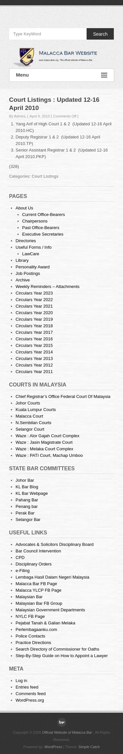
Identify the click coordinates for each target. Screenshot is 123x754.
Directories (26, 240)
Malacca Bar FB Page (36, 583)
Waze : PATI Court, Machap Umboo (49, 455)
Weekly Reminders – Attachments (48, 286)
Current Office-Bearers (43, 214)
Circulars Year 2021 (34, 306)
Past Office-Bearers (40, 227)
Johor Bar (25, 480)
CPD (20, 557)
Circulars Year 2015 (34, 345)
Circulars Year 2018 (34, 325)
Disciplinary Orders (34, 564)
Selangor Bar (28, 519)
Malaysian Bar (29, 596)
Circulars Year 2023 (34, 293)
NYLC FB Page (30, 616)
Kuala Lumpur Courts (36, 409)
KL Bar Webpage (32, 493)
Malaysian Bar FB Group (39, 603)
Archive (23, 280)
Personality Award (33, 266)
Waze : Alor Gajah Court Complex (48, 435)
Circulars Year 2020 (34, 312)
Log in (21, 680)
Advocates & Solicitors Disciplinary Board (55, 544)
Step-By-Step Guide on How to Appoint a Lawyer (62, 655)
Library (22, 260)
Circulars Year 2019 (34, 319)
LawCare (30, 253)
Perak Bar (25, 513)
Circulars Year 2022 (34, 299)
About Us (24, 208)
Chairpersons (35, 221)
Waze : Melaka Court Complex (44, 448)
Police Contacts (30, 636)
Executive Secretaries (43, 234)
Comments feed (31, 693)
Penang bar (27, 506)
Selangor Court (30, 429)
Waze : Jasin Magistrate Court (44, 442)
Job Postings (28, 273)
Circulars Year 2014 (34, 352)
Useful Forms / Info (34, 247)
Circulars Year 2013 (34, 358)
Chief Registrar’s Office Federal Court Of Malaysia (63, 396)
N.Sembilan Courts (33, 422)
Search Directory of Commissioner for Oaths (57, 649)
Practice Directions (33, 642)
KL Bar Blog (27, 486)
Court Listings (45, 176)
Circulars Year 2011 (34, 371)
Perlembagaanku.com (36, 629)
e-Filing (23, 570)
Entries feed (27, 687)
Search (100, 34)
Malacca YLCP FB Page (39, 590)
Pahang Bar (27, 499)
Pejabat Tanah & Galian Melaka (45, 622)
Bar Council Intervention (38, 550)
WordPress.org (30, 700)
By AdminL (18, 116)
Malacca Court (29, 416)
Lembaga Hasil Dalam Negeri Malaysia (53, 577)
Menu (61, 75)
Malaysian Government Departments (50, 609)
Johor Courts (28, 403)
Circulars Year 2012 (34, 365)
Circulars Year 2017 (34, 332)
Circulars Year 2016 (34, 338)
